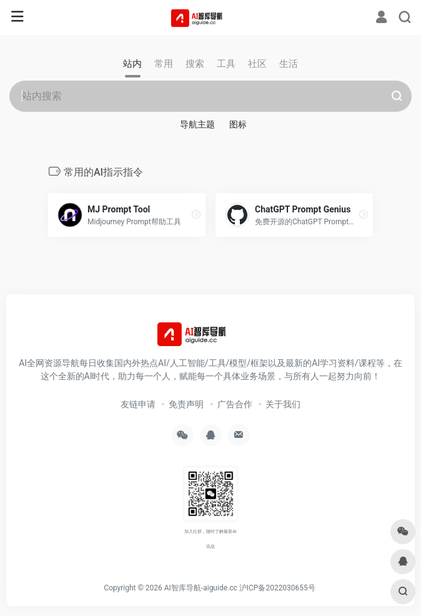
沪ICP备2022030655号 (277, 588)
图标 (238, 124)
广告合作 (234, 404)
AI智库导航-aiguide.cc (200, 588)
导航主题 (197, 124)
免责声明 (186, 404)
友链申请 (138, 404)
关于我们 (282, 404)
